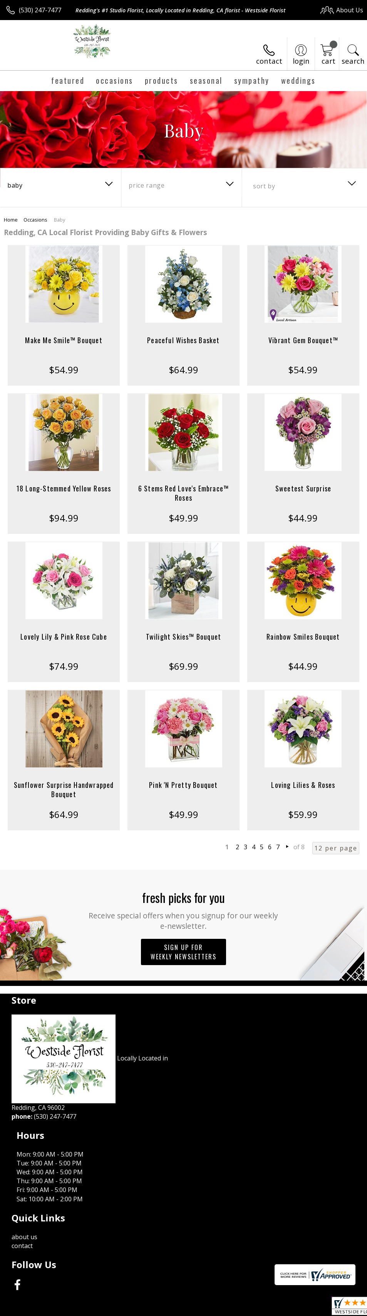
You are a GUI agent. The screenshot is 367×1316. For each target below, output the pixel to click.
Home (11, 219)
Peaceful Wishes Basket (183, 340)
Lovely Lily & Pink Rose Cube (63, 637)
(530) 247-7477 (40, 10)
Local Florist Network (287, 1308)
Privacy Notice (233, 1308)
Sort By (264, 186)
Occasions (35, 219)
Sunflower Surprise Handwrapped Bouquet (64, 789)
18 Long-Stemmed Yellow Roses (64, 488)
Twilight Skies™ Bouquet (183, 637)
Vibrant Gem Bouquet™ (303, 340)
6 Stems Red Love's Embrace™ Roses (183, 493)
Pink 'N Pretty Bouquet (183, 785)
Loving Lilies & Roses (303, 785)
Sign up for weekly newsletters (183, 952)
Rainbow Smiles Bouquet (303, 637)
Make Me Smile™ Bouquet (63, 340)
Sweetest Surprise (303, 488)
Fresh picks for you (183, 909)
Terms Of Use (188, 1308)
